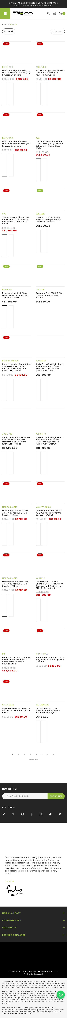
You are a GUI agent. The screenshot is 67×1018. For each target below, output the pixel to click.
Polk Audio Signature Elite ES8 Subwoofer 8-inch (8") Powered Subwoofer (50, 72)
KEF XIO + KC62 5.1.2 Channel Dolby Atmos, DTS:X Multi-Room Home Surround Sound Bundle (16, 660)
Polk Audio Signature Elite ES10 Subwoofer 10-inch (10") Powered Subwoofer (16, 143)
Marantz (40, 578)
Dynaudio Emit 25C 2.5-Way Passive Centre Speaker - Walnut (50, 295)
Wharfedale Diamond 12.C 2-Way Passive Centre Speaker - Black (16, 710)
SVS (38, 138)
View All (33, 759)
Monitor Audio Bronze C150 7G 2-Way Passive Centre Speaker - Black (15, 512)
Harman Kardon (10, 360)
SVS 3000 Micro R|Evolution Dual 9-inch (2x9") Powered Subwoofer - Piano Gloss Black (15, 220)
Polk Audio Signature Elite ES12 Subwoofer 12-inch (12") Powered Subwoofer (16, 72)
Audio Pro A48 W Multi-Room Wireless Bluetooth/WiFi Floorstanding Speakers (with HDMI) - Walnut (50, 440)
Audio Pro (41, 360)
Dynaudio (40, 214)
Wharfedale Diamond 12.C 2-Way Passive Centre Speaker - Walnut (50, 659)
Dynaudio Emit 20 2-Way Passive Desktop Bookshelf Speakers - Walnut (49, 219)
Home (5, 24)
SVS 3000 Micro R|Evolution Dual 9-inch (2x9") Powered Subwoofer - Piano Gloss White (49, 144)
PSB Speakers (42, 705)
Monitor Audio (9, 507)
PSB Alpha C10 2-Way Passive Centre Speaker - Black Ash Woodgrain (48, 710)
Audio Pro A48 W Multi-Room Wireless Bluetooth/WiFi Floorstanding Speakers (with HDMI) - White (16, 440)
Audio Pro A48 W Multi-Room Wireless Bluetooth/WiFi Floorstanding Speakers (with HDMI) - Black (50, 367)
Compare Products (54, 13)
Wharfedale (42, 654)
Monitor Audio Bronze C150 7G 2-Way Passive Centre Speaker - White (15, 583)
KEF (3, 654)
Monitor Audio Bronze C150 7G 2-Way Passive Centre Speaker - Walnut (49, 512)
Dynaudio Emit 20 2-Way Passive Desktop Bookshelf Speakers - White (15, 295)
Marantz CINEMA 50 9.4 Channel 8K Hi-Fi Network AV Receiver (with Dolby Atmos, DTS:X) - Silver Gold (50, 584)
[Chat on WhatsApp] (61, 995)
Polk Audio (7, 67)
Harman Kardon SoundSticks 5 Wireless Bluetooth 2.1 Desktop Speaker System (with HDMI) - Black (16, 367)
